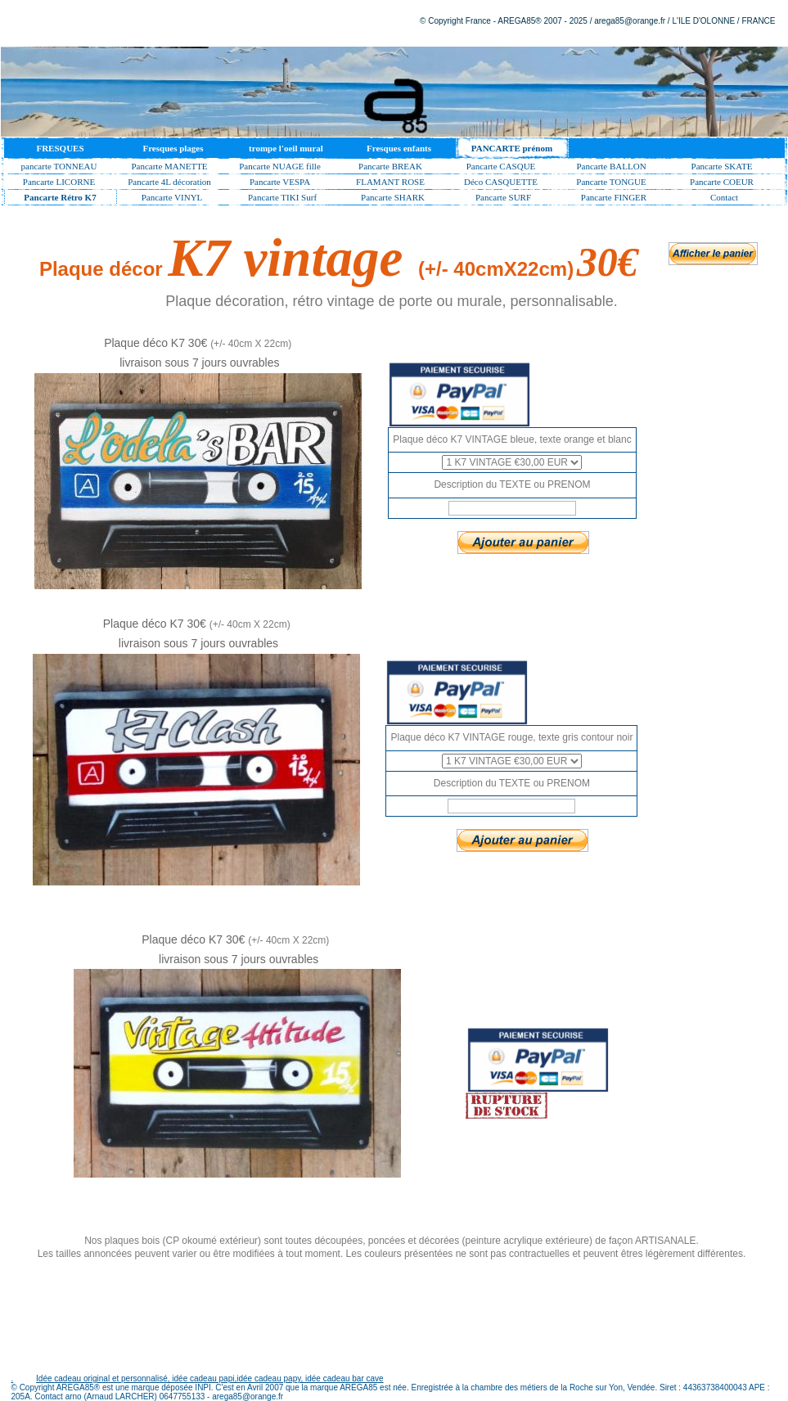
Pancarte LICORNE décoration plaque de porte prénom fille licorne (59, 183)
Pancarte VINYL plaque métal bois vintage (172, 198)
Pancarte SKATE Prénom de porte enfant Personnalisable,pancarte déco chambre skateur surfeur (723, 167)
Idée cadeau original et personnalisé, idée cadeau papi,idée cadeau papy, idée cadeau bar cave (210, 1378)
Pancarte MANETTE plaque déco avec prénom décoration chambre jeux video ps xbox (168, 167)
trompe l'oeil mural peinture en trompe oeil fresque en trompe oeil (285, 151)
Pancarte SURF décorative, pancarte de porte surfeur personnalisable (503, 198)
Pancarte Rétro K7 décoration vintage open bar (60, 198)
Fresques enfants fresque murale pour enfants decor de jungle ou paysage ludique (398, 151)
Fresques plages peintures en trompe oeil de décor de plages (173, 151)
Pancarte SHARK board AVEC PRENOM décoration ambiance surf (392, 198)
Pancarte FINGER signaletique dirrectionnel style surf (614, 198)
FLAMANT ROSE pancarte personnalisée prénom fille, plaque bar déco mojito (390, 183)
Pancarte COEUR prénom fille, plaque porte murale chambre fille (722, 183)
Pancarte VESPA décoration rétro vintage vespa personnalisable (280, 183)
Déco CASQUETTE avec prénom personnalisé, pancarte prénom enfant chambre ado (500, 183)
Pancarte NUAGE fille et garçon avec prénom (280, 167)
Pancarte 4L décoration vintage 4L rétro (169, 183)
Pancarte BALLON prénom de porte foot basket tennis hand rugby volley (612, 167)
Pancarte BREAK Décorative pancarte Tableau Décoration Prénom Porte (390, 167)
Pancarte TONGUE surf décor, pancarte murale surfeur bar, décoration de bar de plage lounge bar (610, 183)
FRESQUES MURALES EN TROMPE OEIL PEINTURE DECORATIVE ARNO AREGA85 (60, 151)
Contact (724, 197)
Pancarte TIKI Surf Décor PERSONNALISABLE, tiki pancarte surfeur (283, 198)
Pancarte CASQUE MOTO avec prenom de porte (501, 167)
